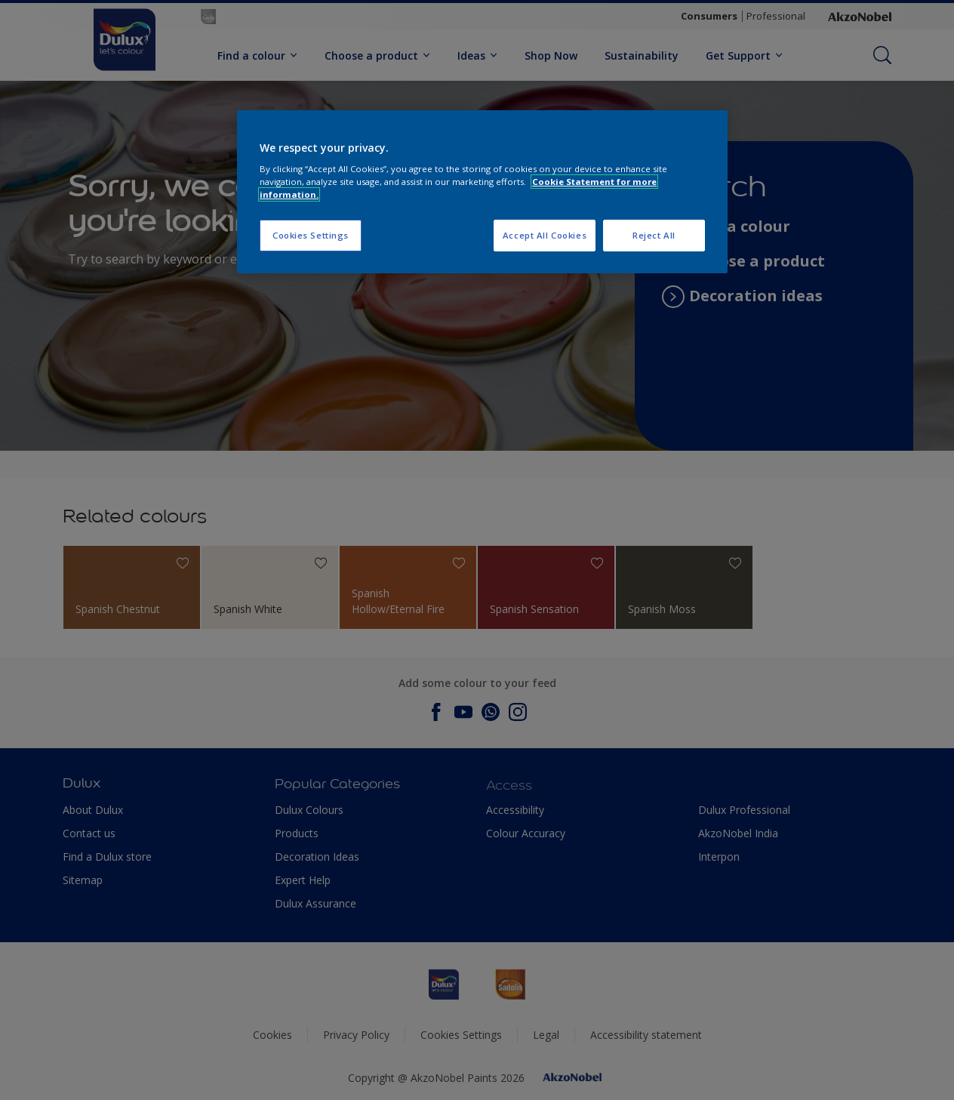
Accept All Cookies (544, 235)
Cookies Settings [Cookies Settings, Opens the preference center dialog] (310, 235)
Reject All (653, 235)
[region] (482, 192)
